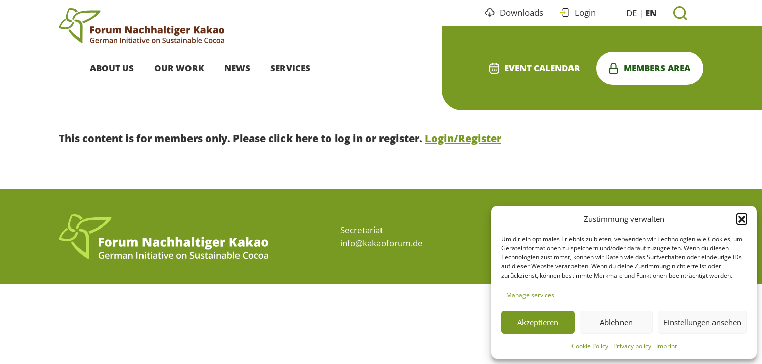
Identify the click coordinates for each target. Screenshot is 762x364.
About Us (112, 68)
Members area (649, 68)
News (237, 68)
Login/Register (463, 138)
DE (631, 13)
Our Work (179, 68)
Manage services (530, 295)
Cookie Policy (590, 346)
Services (290, 68)
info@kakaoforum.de (381, 243)
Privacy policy (632, 346)
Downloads (514, 12)
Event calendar (534, 68)
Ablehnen (616, 322)
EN (651, 13)
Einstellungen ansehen (702, 322)
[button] (742, 219)
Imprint (666, 346)
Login (577, 12)
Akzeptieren (537, 322)
